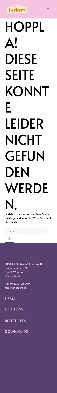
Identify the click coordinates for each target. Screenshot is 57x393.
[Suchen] (9, 239)
